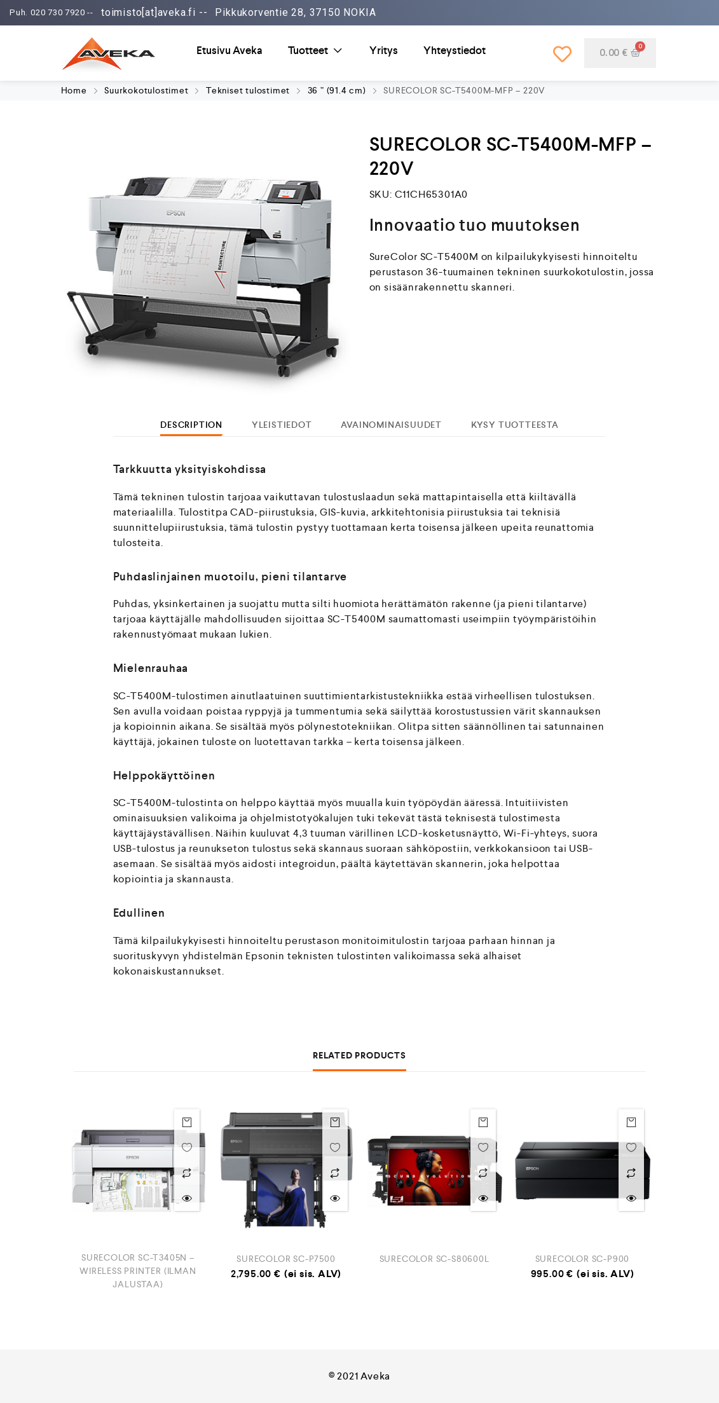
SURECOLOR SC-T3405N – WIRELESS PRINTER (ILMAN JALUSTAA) (137, 1271)
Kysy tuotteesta (515, 424)
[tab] (191, 424)
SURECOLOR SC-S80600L (435, 1258)
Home (74, 90)
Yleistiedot (282, 424)
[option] (207, 275)
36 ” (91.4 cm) (337, 90)
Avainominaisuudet (391, 424)
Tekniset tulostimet (248, 90)
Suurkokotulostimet (146, 90)
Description (191, 424)
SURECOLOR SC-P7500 (285, 1258)
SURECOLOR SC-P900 (582, 1258)
